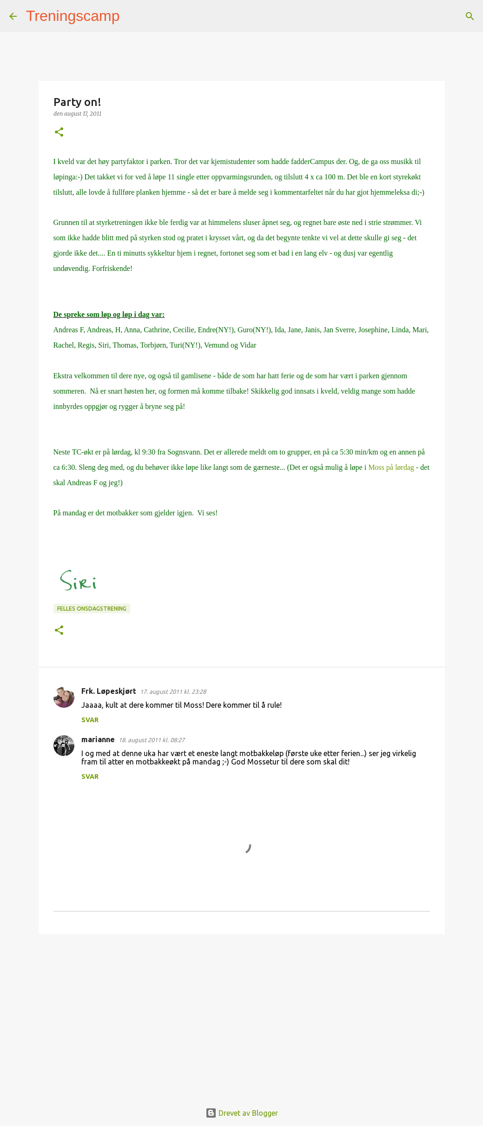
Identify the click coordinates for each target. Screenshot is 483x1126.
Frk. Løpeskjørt (108, 691)
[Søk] (133, 16)
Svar (90, 720)
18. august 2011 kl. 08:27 (152, 740)
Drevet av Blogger (241, 1113)
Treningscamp (73, 15)
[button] (59, 132)
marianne (98, 739)
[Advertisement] (242, 1013)
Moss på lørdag (391, 467)
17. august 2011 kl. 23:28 (173, 691)
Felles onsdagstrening (91, 609)
